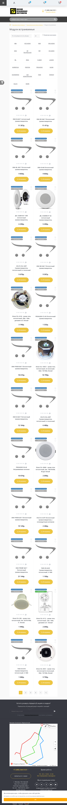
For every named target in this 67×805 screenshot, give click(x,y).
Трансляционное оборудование (34, 25)
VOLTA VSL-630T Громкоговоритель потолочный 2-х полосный (45, 419)
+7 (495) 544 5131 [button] (20, 770)
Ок (35, 800)
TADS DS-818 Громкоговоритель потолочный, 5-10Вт (21, 671)
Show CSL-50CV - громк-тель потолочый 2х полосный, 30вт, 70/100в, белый (45, 671)
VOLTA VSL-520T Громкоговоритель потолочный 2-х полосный (21, 268)
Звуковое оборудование (18, 25)
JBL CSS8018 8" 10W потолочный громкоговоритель (21, 218)
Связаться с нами (20, 776)
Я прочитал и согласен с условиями (34, 715)
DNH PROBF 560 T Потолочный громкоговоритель (21, 570)
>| (46, 692)
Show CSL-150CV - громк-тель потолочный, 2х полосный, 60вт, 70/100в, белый (45, 369)
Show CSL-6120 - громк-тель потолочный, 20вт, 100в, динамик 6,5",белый (21, 318)
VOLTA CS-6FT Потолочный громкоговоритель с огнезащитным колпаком (45, 520)
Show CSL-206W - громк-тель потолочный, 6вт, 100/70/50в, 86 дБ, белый (45, 469)
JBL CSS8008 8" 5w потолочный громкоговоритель (45, 218)
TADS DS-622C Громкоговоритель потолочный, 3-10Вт (45, 570)
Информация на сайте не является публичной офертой (46, 789)
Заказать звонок (51, 12)
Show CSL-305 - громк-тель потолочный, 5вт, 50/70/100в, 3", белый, (21, 620)
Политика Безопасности (31, 715)
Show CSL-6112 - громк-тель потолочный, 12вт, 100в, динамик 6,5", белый (45, 621)
